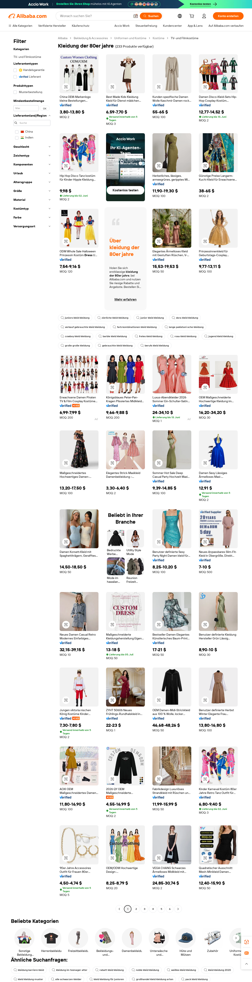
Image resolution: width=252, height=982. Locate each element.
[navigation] (32, 474)
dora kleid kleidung (185, 317)
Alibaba (62, 38)
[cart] (192, 16)
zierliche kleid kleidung (112, 317)
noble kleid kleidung (145, 970)
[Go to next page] (178, 909)
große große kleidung (75, 345)
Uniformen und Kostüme (130, 38)
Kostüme (158, 38)
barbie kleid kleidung (112, 336)
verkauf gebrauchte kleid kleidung (83, 327)
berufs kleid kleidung (154, 345)
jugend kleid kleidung (218, 336)
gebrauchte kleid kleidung (115, 345)
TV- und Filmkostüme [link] (184, 38)
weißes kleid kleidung (181, 970)
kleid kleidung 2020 (217, 970)
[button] (66, 87)
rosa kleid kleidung (183, 336)
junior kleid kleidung (150, 317)
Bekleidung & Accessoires (91, 38)
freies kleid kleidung (148, 336)
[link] (246, 942)
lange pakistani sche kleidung (184, 327)
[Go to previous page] (119, 909)
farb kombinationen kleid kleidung (135, 327)
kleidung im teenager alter (69, 970)
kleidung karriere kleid (29, 970)
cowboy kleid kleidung (76, 336)
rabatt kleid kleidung (109, 970)
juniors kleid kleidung (75, 317)
